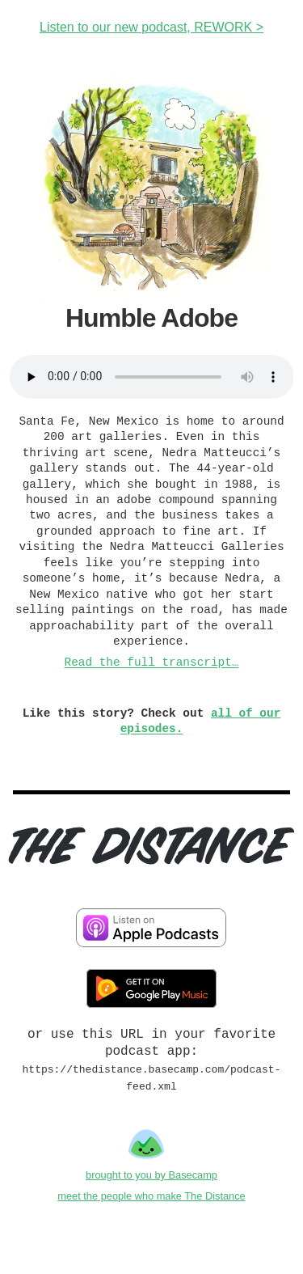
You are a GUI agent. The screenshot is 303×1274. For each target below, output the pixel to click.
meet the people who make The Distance (151, 1197)
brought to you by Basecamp (151, 1176)
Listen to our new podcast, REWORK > (151, 27)
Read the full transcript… (152, 663)
